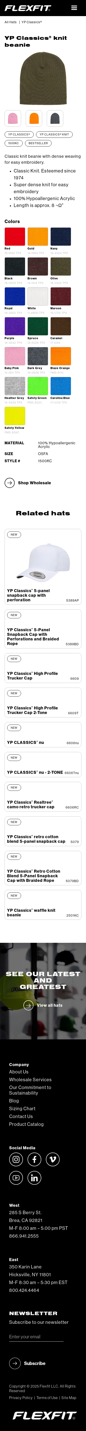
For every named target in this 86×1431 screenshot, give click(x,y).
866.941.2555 (24, 1236)
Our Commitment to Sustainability (30, 1090)
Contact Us (21, 1116)
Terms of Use (47, 1398)
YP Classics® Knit (54, 134)
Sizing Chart (22, 1109)
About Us (19, 1072)
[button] (74, 8)
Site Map (68, 1398)
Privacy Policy (21, 1398)
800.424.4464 (24, 1290)
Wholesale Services (30, 1080)
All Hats (11, 22)
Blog (14, 1101)
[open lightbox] (15, 237)
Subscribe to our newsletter (39, 1322)
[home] (36, 8)
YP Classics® (32, 22)
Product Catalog (26, 1124)
